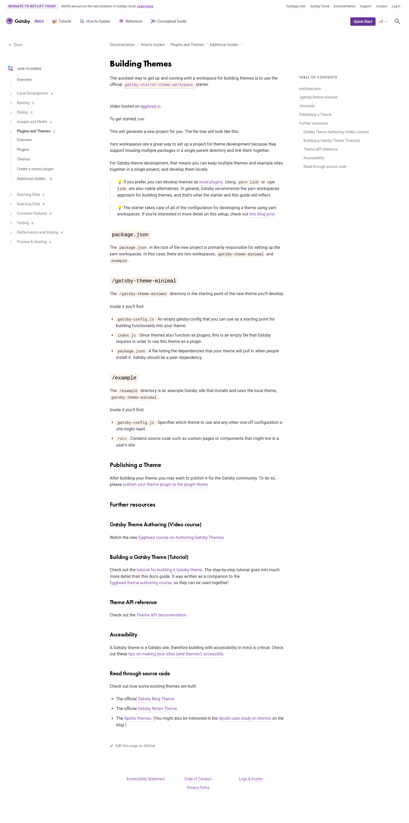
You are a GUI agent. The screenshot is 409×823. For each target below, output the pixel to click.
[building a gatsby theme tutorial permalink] (107, 556)
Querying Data (27, 204)
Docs (15, 45)
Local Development (31, 93)
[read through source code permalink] (107, 672)
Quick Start (363, 21)
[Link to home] (18, 21)
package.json (310, 88)
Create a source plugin (35, 169)
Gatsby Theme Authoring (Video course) (336, 132)
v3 (383, 21)
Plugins (23, 149)
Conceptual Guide (168, 21)
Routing (22, 103)
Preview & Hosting (30, 242)
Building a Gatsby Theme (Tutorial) (331, 140)
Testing (21, 223)
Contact (381, 6)
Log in (396, 6)
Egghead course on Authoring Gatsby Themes (181, 537)
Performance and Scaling (36, 232)
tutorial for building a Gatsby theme (169, 569)
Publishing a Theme (315, 114)
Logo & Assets (251, 779)
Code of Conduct (198, 779)
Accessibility (313, 158)
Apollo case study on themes (245, 718)
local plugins (211, 181)
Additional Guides (224, 45)
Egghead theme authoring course (141, 582)
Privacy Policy (198, 787)
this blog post (262, 214)
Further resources (313, 123)
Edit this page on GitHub (132, 746)
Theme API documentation (162, 615)
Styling (21, 112)
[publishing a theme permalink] (107, 463)
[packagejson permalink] (107, 232)
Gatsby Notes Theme (157, 708)
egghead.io (150, 106)
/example (307, 106)
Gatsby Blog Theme (156, 698)
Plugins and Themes (187, 45)
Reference (130, 21)
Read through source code (324, 166)
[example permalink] (107, 375)
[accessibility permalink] (107, 633)
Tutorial (61, 21)
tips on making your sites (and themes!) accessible (175, 653)
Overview (24, 80)
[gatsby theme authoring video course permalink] (107, 523)
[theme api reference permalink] (107, 601)
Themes (23, 159)
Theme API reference (320, 149)
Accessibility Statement (145, 779)
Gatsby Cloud (319, 6)
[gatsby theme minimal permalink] (107, 278)
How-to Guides (94, 21)
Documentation (344, 6)
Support (365, 6)
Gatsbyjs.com (296, 6)
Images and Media (30, 122)
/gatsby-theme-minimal (318, 97)
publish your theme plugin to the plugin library (165, 484)
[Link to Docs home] (38, 21)
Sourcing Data (27, 194)
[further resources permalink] (107, 503)
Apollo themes (137, 718)
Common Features (30, 213)
